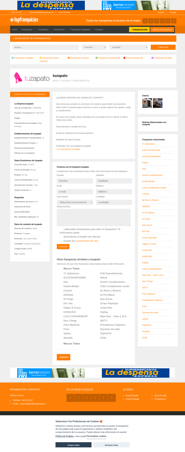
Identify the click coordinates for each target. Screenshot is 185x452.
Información (60, 29)
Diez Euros (104, 296)
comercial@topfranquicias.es (40, 12)
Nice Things (68, 318)
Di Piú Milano (105, 292)
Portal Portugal (132, 395)
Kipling (102, 309)
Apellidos (100, 175)
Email (59, 185)
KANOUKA (68, 309)
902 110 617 (16, 12)
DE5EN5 (66, 292)
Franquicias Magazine (80, 29)
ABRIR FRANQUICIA (162, 30)
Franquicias (28, 29)
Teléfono (99, 185)
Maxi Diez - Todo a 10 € (111, 313)
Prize (64, 326)
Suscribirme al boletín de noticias (80, 234)
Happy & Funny (70, 305)
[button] (93, 38)
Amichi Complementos (110, 279)
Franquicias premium (78, 58)
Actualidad (43, 29)
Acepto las (79, 238)
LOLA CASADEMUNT (74, 313)
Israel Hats (104, 305)
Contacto (99, 29)
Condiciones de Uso (87, 238)
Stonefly (66, 335)
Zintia (101, 335)
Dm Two (66, 300)
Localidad (100, 195)
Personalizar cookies (96, 436)
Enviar (63, 244)
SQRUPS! (103, 331)
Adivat (101, 275)
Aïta (64, 279)
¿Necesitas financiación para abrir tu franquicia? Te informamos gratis (90, 228)
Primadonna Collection (110, 322)
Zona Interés (62, 195)
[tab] (93, 38)
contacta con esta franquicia (30, 94)
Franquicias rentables (23, 58)
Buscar (163, 47)
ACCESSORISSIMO (73, 275)
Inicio (14, 29)
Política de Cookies (64, 436)
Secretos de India (108, 326)
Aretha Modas (69, 283)
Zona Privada (64, 12)
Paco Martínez (70, 322)
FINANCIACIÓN (139, 30)
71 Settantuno (69, 271)
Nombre (60, 175)
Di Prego (66, 296)
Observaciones (63, 204)
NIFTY (101, 318)
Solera (65, 331)
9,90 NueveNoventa (109, 271)
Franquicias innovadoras (107, 58)
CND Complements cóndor (113, 283)
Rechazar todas (111, 445)
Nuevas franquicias (133, 58)
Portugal (172, 12)
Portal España (132, 392)
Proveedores (160, 395)
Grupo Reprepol (107, 300)
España (161, 12)
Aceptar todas (73, 445)
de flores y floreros (108, 288)
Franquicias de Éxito (161, 58)
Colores (66, 288)
